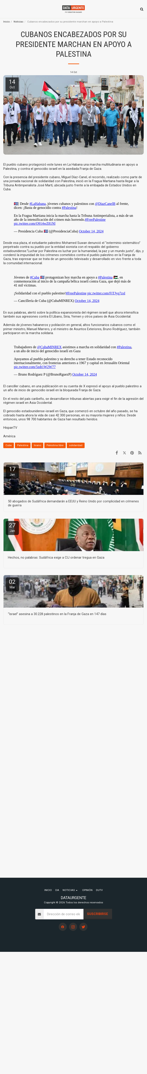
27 (12, 527)
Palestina (22, 445)
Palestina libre (55, 445)
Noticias (18, 21)
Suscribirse (97, 914)
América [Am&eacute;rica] (9, 436)
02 (12, 583)
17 (12, 471)
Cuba (8, 445)
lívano (37, 445)
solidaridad (75, 445)
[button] (5, 9)
